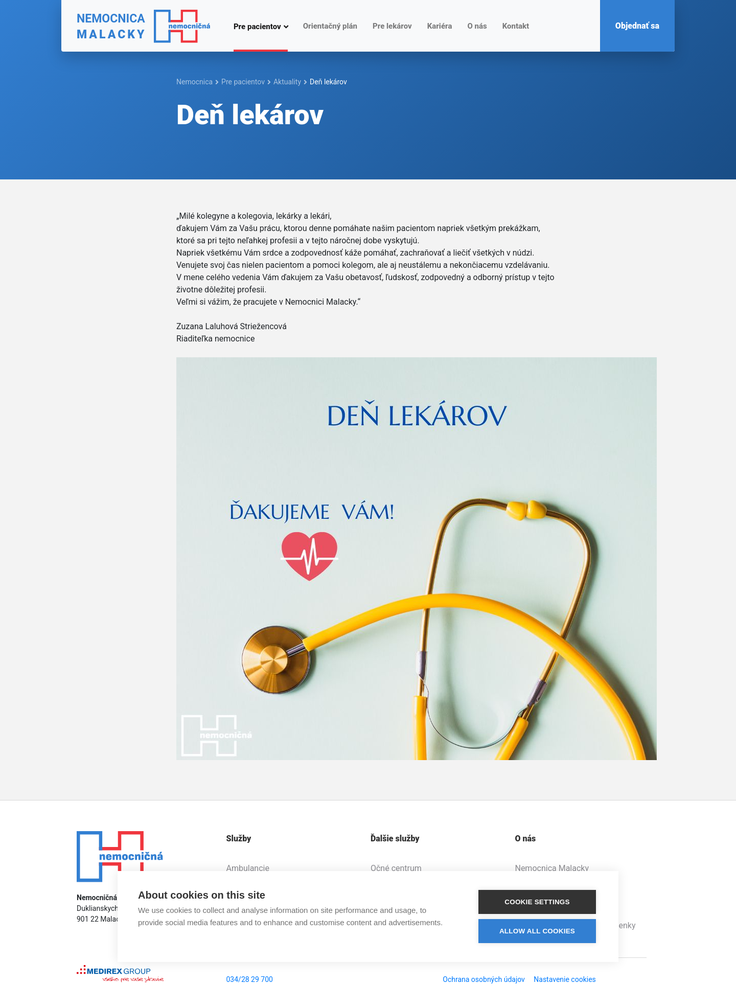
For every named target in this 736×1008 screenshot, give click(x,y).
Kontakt (516, 26)
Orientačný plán (330, 26)
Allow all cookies (537, 931)
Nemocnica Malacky (552, 868)
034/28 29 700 (249, 979)
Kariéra (439, 26)
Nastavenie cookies (565, 979)
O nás (477, 26)
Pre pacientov (257, 26)
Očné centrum (396, 868)
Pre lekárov (392, 26)
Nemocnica (194, 82)
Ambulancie (247, 868)
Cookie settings (537, 902)
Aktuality (287, 82)
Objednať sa (637, 26)
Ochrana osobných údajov (484, 979)
